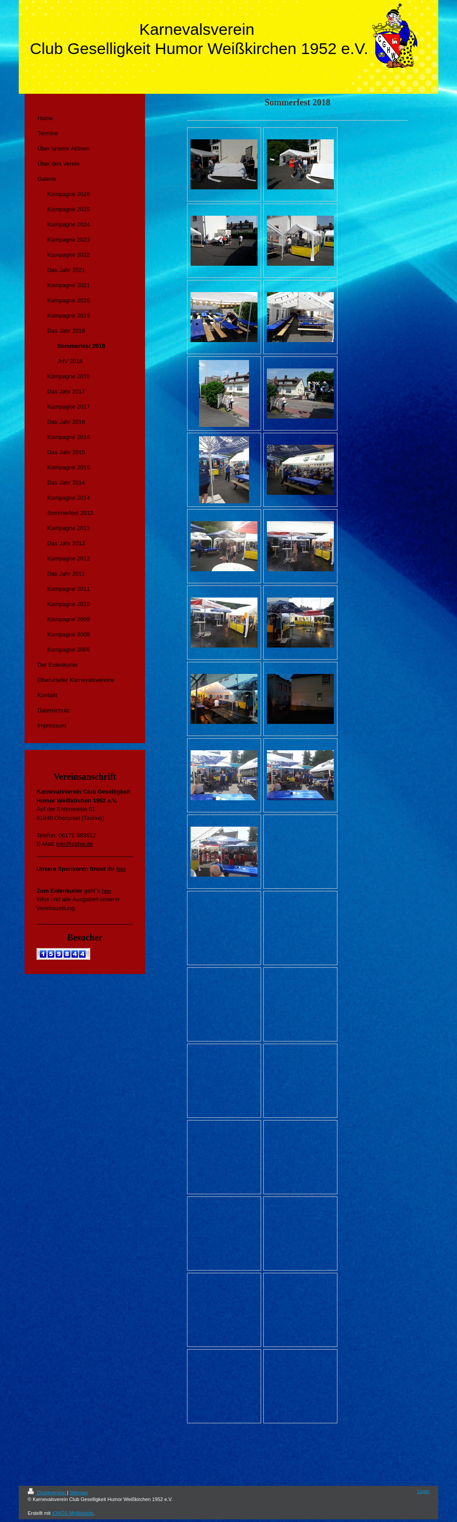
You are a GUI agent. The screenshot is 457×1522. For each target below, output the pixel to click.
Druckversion (47, 1492)
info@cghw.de (74, 843)
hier (121, 869)
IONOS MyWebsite (72, 1513)
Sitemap (78, 1492)
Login (423, 1491)
